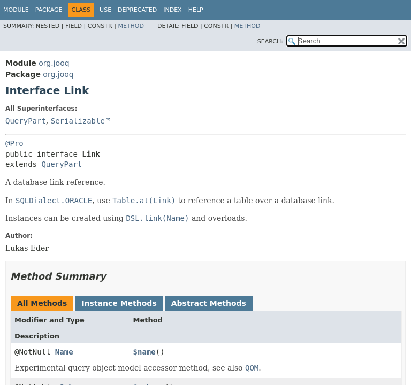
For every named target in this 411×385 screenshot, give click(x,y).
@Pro (14, 143)
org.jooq (54, 63)
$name (144, 352)
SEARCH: (270, 41)
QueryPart (25, 121)
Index (172, 9)
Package (49, 9)
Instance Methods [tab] (118, 303)
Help (195, 9)
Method (131, 25)
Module (16, 9)
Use (105, 9)
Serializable (78, 121)
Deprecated (137, 9)
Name (64, 352)
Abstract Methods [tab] (208, 303)
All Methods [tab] (42, 303)
